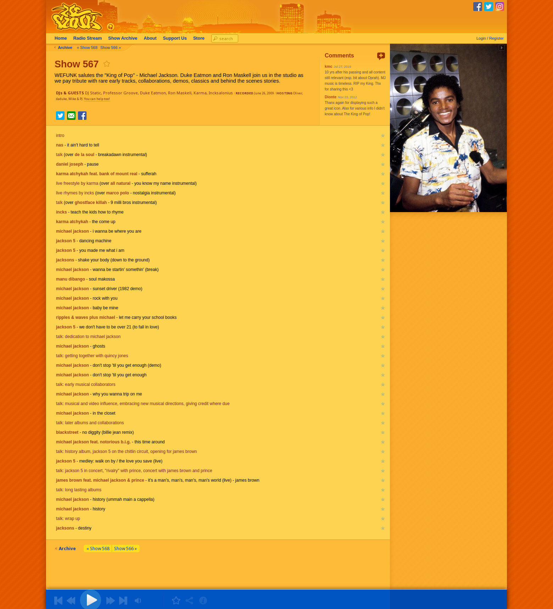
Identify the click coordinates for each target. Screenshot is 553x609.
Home (62, 38)
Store (200, 38)
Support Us (176, 38)
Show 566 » (112, 47)
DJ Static (93, 92)
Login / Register (490, 38)
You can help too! (97, 98)
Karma (200, 92)
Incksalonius (221, 92)
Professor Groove (120, 92)
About (151, 38)
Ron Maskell (179, 92)
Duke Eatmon (153, 92)
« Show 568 (88, 47)
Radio (89, 38)
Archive (124, 38)
